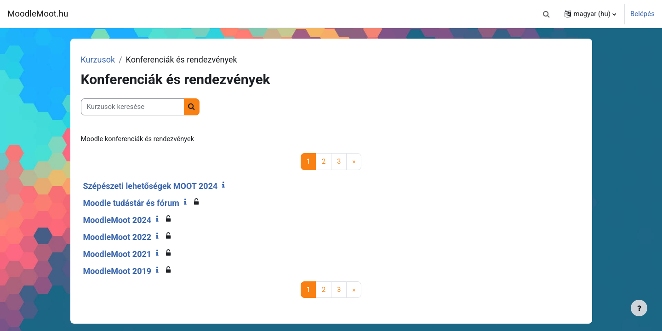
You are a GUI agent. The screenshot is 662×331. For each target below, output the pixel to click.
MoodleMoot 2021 (131, 254)
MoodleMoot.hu (37, 14)
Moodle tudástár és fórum (145, 203)
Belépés (642, 14)
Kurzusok (111, 59)
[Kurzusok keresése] (146, 106)
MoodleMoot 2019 (131, 271)
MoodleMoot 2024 (131, 220)
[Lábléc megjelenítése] (639, 308)
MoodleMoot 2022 (131, 237)
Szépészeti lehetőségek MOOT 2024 (164, 186)
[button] (546, 14)
